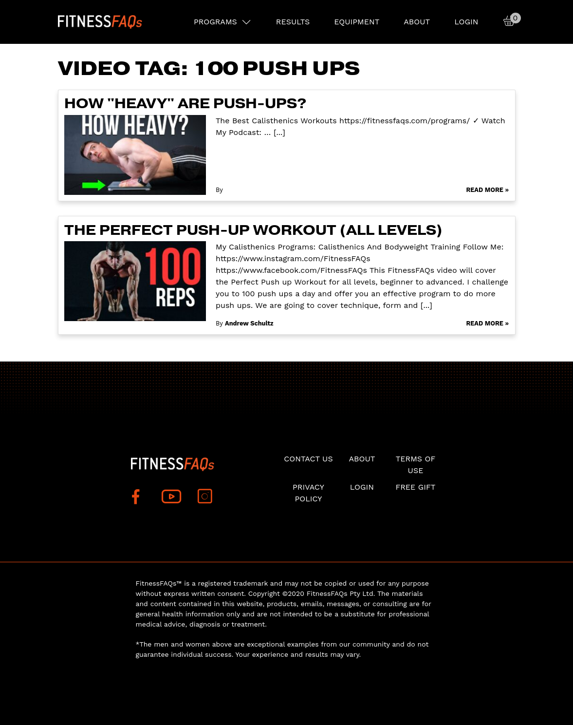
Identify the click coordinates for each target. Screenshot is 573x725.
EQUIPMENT (356, 21)
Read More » (487, 189)
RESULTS (293, 21)
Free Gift (415, 487)
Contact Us (308, 458)
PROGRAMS (215, 21)
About (417, 21)
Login (466, 21)
